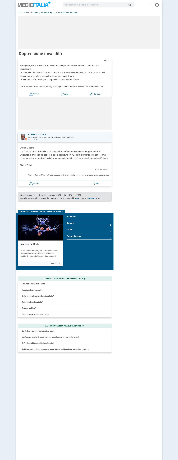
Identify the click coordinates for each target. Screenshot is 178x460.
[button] (34, 94)
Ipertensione (141, 241)
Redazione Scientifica (140, 433)
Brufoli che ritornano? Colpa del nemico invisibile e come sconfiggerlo (145, 120)
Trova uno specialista (75, 436)
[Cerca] (131, 5)
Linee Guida (48, 448)
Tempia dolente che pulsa (32, 290)
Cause (89, 230)
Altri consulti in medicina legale (64, 326)
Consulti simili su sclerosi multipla (65, 278)
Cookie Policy (137, 439)
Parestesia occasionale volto (33, 284)
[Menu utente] (156, 4)
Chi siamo (136, 430)
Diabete (139, 266)
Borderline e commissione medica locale (38, 331)
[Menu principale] (150, 4)
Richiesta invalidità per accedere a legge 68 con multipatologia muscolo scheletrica (55, 349)
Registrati (77, 430)
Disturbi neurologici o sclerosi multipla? (38, 296)
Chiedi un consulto (74, 433)
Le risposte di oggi (106, 433)
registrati (91, 198)
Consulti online (105, 430)
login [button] (77, 198)
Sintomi (89, 224)
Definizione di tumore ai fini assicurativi (38, 343)
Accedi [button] (70, 430)
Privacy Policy (137, 436)
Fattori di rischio (89, 237)
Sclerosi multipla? (29, 308)
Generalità (89, 217)
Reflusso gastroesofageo (147, 254)
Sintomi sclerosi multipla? (32, 302)
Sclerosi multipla (29, 244)
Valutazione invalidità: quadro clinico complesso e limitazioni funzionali (50, 337)
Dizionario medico (106, 439)
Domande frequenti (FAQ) (76, 439)
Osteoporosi (141, 279)
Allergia (139, 229)
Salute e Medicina (106, 436)
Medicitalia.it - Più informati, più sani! (34, 5)
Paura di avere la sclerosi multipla (35, 314)
